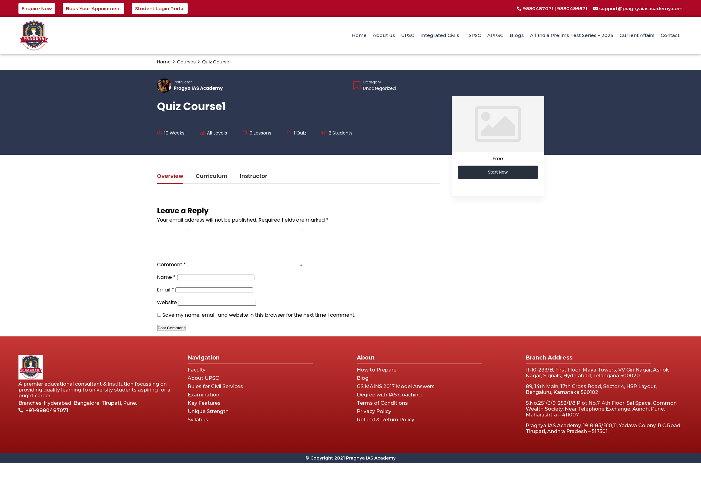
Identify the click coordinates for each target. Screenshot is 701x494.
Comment (171, 271)
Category (372, 82)
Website (167, 309)
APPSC (495, 35)
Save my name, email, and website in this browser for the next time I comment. (258, 322)
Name (166, 284)
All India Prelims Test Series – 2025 (571, 35)
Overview (170, 176)
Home (359, 35)
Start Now (498, 172)
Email (165, 297)
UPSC (407, 35)
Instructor (183, 82)
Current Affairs (637, 35)
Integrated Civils (439, 35)
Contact (670, 35)
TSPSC (473, 35)
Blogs (517, 35)
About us (384, 35)
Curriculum (212, 176)
